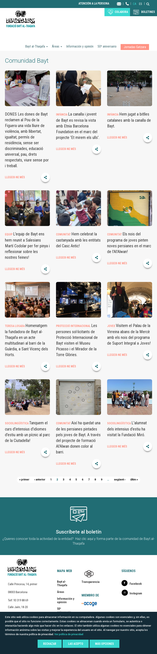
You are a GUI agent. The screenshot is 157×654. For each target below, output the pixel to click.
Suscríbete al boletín (78, 532)
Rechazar (49, 643)
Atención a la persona (93, 3)
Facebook (136, 583)
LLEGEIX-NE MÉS (15, 177)
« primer (24, 479)
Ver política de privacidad (68, 634)
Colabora (121, 12)
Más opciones (104, 643)
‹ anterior (39, 479)
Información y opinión (79, 46)
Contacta (123, 3)
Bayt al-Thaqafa (36, 46)
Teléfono (127, 7)
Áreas (57, 46)
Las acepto (75, 643)
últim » (134, 479)
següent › (119, 479)
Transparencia (91, 582)
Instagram (136, 593)
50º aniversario (107, 46)
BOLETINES (148, 12)
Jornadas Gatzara (135, 47)
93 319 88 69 (20, 600)
